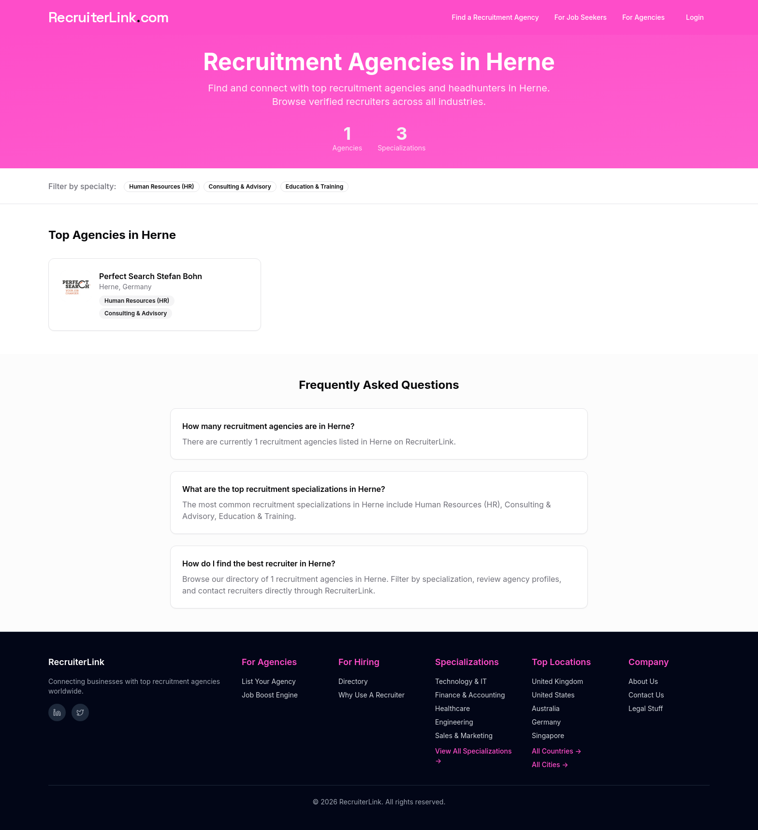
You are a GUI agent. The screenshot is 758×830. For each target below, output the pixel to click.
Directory (353, 681)
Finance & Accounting (470, 695)
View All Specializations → (473, 756)
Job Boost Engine (270, 695)
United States (553, 695)
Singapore (548, 735)
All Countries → (557, 751)
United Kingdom (557, 681)
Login (695, 17)
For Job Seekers (580, 17)
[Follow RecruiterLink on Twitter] (80, 712)
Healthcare (452, 708)
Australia (546, 708)
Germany (546, 722)
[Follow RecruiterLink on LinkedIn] (57, 712)
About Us (643, 681)
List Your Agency (269, 681)
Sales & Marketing (464, 735)
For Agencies (643, 17)
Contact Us (646, 695)
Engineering (454, 722)
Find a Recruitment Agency (495, 17)
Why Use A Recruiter (371, 695)
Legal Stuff (645, 708)
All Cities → (550, 764)
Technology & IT (461, 681)
